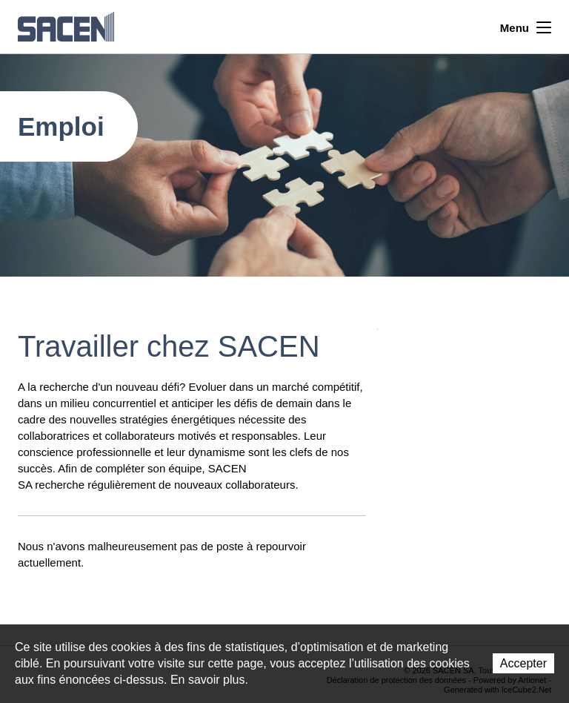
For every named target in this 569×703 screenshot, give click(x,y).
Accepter (523, 663)
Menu (525, 26)
